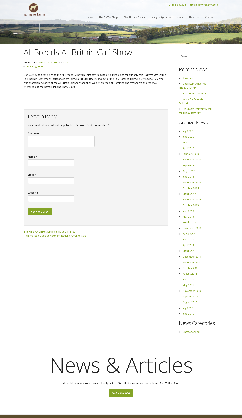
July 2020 (188, 131)
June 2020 (188, 136)
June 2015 (188, 176)
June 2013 (188, 211)
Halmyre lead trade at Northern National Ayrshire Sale (55, 235)
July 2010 (188, 308)
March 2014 (189, 193)
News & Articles (121, 364)
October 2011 (191, 268)
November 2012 (192, 228)
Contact (209, 17)
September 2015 (192, 165)
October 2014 (191, 188)
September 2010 (192, 296)
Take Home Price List (195, 93)
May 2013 (188, 216)
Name (32, 156)
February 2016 (191, 153)
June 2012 (188, 239)
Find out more (83, 406)
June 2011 (188, 279)
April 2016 (188, 148)
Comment (34, 133)
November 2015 (192, 159)
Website (33, 192)
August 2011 (190, 273)
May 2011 (188, 285)
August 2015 (190, 171)
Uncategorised (35, 66)
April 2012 (188, 245)
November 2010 (192, 290)
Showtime (188, 78)
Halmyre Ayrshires (161, 17)
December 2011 (192, 256)
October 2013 (191, 205)
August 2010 (190, 302)
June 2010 (188, 313)
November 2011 (192, 262)
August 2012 (190, 233)
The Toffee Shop (108, 17)
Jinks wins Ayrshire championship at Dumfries (49, 231)
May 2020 (188, 142)
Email (32, 174)
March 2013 (189, 222)
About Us (194, 17)
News (180, 17)
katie (66, 62)
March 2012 (189, 250)
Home (89, 17)
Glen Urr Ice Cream (134, 17)
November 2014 (192, 182)
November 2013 (192, 199)
